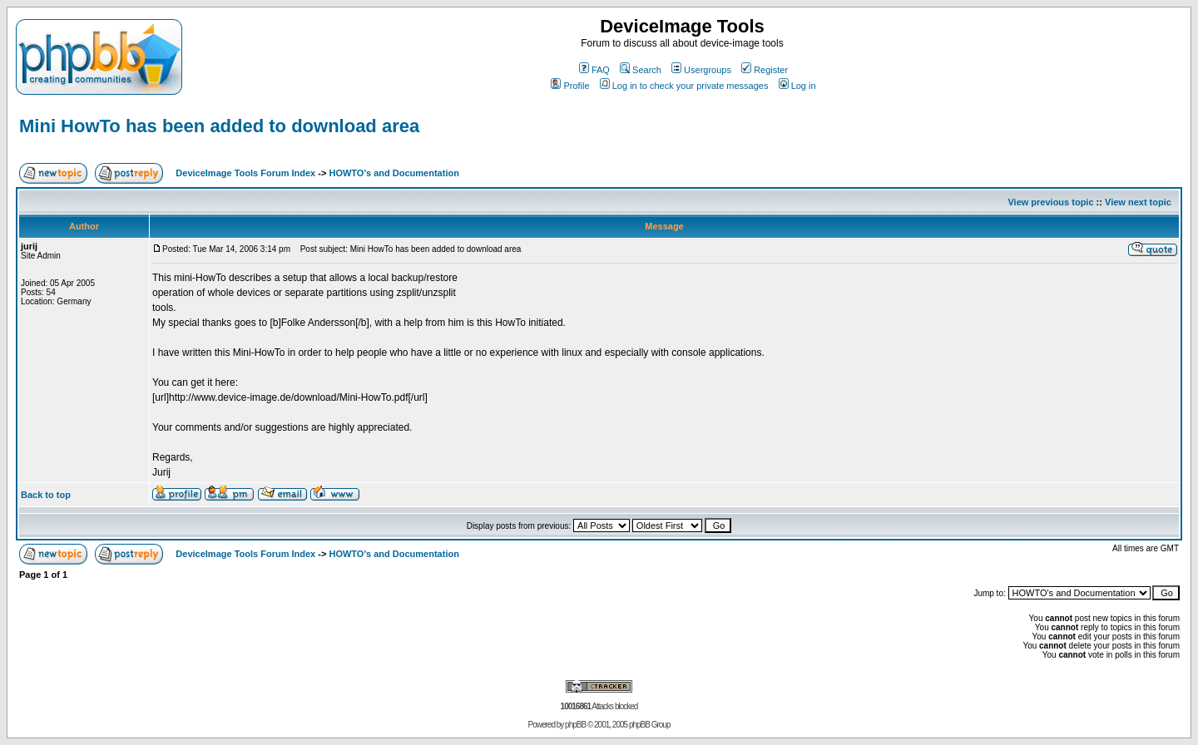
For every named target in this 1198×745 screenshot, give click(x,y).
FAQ (594, 70)
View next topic (1138, 202)
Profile (570, 86)
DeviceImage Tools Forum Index (245, 173)
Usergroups (701, 70)
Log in (797, 86)
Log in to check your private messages (684, 86)
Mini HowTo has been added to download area (219, 126)
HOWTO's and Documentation (393, 173)
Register (764, 70)
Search (640, 70)
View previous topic (1050, 202)
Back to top (46, 495)
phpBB (575, 724)
